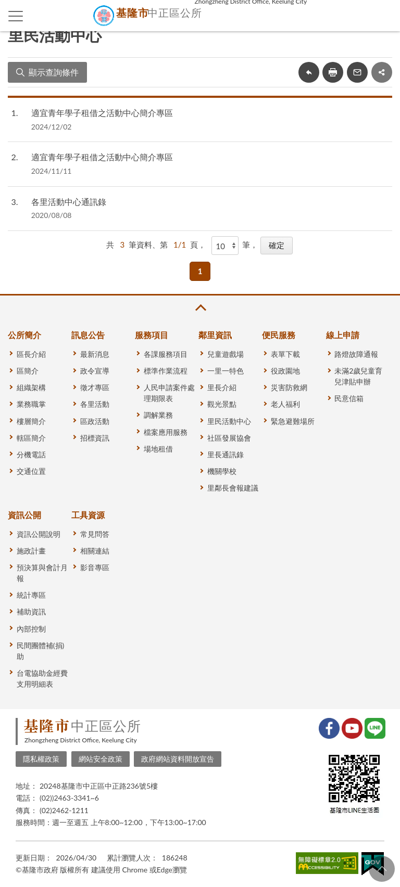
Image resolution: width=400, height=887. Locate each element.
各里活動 (94, 404)
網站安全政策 (100, 758)
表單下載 (285, 354)
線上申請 (342, 335)
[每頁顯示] (225, 245)
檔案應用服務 (166, 432)
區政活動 (94, 421)
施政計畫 (31, 550)
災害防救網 (289, 387)
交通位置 (31, 471)
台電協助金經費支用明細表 (42, 678)
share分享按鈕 (381, 72)
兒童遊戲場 (225, 354)
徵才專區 (94, 387)
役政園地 (285, 370)
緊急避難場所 (293, 421)
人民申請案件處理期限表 (169, 393)
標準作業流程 (166, 370)
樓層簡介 (31, 421)
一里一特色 (225, 370)
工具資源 (88, 515)
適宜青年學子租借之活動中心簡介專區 (102, 113)
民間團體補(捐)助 (40, 651)
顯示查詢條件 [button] (54, 72)
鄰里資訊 (215, 335)
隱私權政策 (41, 758)
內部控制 (31, 628)
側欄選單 (15, 16)
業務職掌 (31, 404)
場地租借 (158, 448)
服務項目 (151, 335)
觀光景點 (221, 404)
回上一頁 (308, 72)
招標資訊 (94, 437)
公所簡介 (24, 335)
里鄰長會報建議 (232, 487)
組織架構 (31, 387)
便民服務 (278, 335)
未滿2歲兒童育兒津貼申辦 (358, 376)
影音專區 (94, 567)
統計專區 (31, 594)
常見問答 (94, 534)
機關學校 (221, 471)
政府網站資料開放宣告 (177, 758)
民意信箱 (349, 398)
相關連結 (94, 550)
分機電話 (31, 454)
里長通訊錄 (225, 454)
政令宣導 (94, 370)
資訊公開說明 (38, 534)
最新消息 (94, 354)
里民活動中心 (229, 421)
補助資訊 (31, 611)
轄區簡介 (31, 437)
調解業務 (158, 414)
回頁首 (382, 869)
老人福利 (285, 404)
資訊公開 (24, 515)
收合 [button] (200, 308)
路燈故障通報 (356, 354)
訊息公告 (88, 335)
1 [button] (200, 271)
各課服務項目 (166, 354)
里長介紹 (221, 387)
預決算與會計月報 (42, 573)
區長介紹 (31, 354)
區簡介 (28, 370)
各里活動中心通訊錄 (68, 202)
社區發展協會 (229, 437)
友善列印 (332, 72)
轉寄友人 (357, 72)
